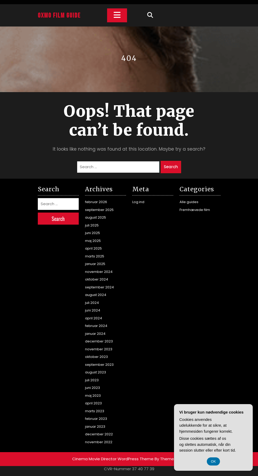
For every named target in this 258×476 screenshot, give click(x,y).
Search (171, 167)
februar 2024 (96, 325)
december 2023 (99, 341)
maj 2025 (93, 240)
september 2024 (99, 287)
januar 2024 (95, 333)
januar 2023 (95, 426)
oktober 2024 (96, 279)
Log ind (138, 201)
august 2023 (95, 372)
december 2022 (99, 434)
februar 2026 (96, 201)
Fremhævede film (195, 209)
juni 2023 (92, 387)
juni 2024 (92, 310)
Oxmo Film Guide (59, 16)
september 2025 (99, 209)
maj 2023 (93, 395)
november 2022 (98, 442)
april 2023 (93, 403)
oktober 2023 (96, 356)
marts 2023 (94, 411)
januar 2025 (95, 263)
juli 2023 (92, 380)
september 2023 (99, 364)
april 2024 (93, 318)
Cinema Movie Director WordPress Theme (113, 459)
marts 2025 (94, 256)
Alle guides (189, 201)
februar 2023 (96, 418)
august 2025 (95, 217)
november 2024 (99, 271)
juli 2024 (92, 302)
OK (213, 461)
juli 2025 (92, 225)
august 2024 (95, 294)
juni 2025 (92, 232)
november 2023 (98, 349)
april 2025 (93, 248)
